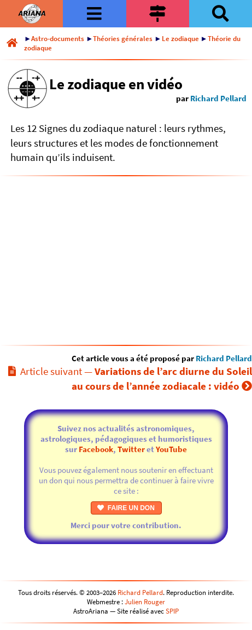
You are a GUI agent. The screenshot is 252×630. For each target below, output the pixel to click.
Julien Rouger (145, 601)
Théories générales (123, 38)
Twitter (131, 449)
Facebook (96, 449)
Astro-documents (57, 38)
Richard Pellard (218, 98)
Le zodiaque (180, 38)
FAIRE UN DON (126, 508)
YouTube (171, 449)
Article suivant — (130, 378)
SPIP (172, 611)
